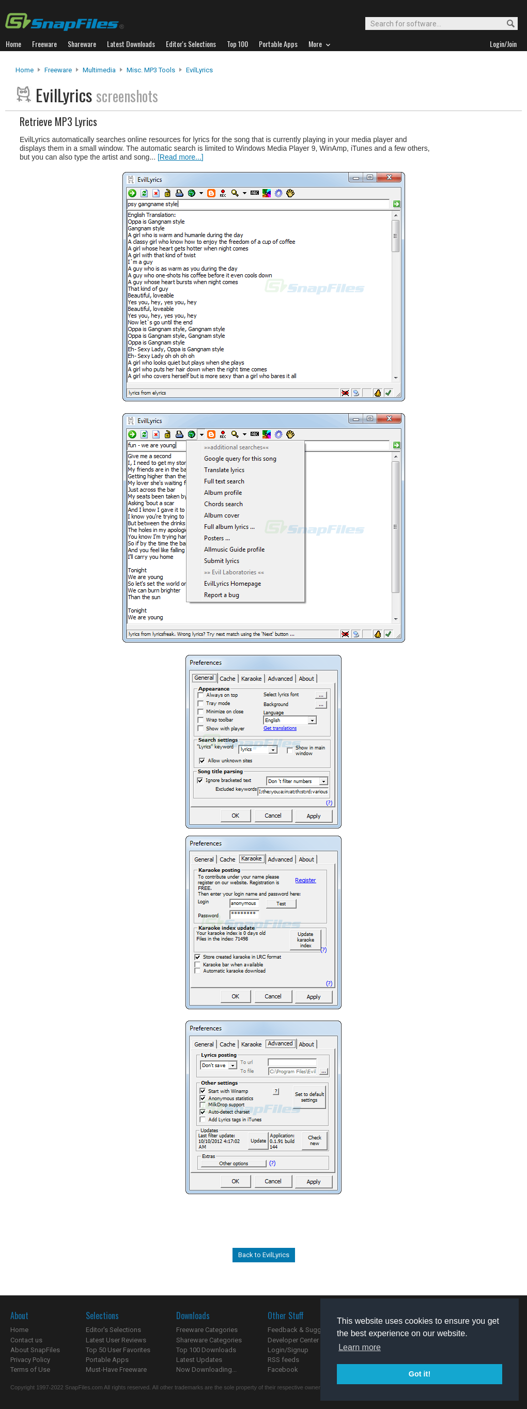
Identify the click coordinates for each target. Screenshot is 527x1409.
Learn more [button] (359, 1347)
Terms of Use (30, 1369)
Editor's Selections (113, 1330)
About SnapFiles (35, 1350)
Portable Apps (107, 1360)
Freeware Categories (207, 1330)
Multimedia (99, 70)
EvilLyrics (199, 70)
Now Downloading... (206, 1369)
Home (25, 70)
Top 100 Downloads (206, 1350)
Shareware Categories (209, 1340)
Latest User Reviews (116, 1340)
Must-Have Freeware (116, 1369)
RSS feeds (283, 1360)
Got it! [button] (419, 1374)
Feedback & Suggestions (306, 1330)
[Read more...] (181, 157)
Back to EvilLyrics (263, 1255)
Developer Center (293, 1340)
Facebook (283, 1369)
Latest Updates (199, 1360)
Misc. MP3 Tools (151, 70)
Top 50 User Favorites (118, 1350)
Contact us (26, 1340)
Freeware (58, 70)
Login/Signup (288, 1350)
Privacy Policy (30, 1360)
